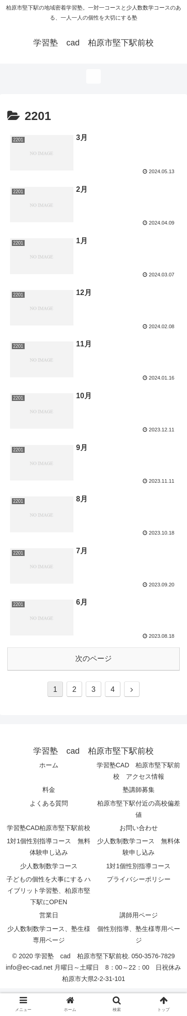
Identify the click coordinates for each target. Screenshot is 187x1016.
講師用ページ (138, 915)
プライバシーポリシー (139, 879)
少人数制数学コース (49, 866)
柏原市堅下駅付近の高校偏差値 (138, 809)
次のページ (93, 658)
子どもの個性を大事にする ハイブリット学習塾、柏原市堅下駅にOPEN (48, 891)
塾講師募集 (139, 789)
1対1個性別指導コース (138, 866)
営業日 (48, 915)
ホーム (48, 765)
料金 (48, 789)
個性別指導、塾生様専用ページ (138, 934)
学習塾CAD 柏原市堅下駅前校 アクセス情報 (139, 770)
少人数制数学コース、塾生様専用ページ (48, 934)
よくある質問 (49, 803)
